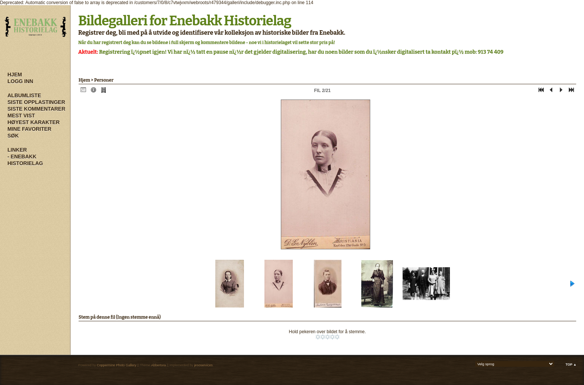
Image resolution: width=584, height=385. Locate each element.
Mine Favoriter (29, 129)
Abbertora (158, 365)
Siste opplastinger (36, 102)
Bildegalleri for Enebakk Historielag (184, 21)
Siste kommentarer (36, 109)
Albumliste (24, 95)
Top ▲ (571, 364)
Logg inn (20, 81)
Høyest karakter (33, 122)
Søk (13, 136)
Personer (104, 80)
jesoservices (203, 365)
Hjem (14, 75)
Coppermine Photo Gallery (116, 365)
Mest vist (21, 116)
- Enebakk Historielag (25, 160)
